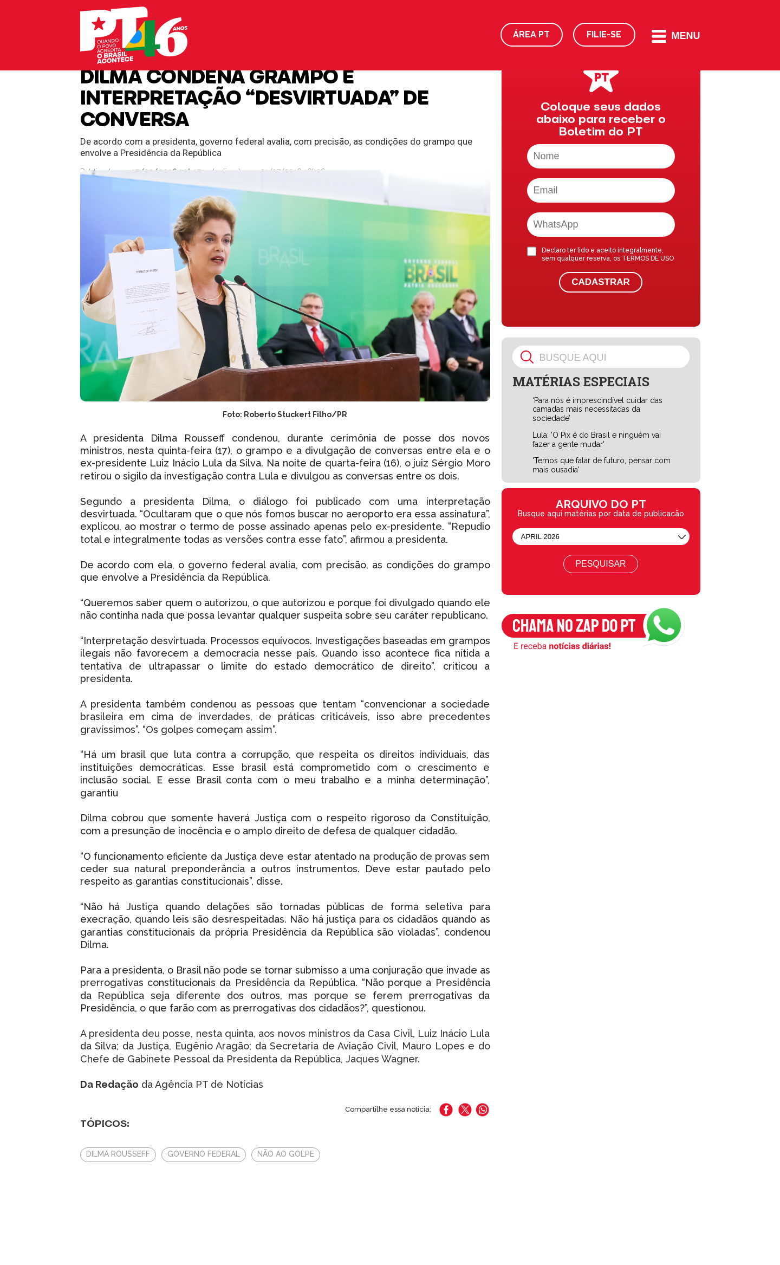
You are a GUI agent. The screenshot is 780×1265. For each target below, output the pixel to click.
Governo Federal (203, 1154)
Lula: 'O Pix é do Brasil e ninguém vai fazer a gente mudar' (596, 440)
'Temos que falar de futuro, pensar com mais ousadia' (601, 465)
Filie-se (604, 34)
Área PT (531, 34)
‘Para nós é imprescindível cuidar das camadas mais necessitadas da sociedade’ (597, 409)
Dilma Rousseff (118, 1154)
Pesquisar (600, 563)
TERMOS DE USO (648, 258)
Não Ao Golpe (285, 1154)
